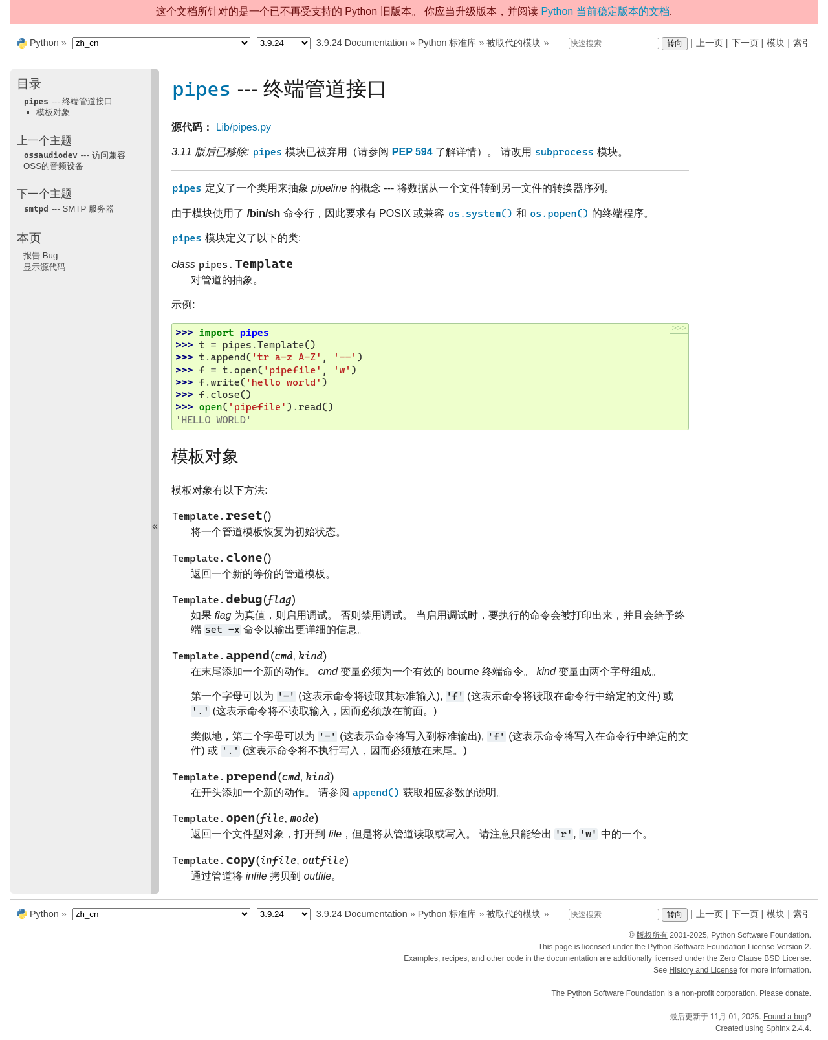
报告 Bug (40, 255)
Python (44, 43)
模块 (776, 43)
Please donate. (785, 993)
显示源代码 (44, 267)
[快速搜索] (614, 43)
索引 (802, 43)
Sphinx (778, 1028)
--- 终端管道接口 (68, 101)
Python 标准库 (447, 43)
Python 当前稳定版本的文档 (605, 11)
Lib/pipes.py (243, 127)
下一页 (745, 43)
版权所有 (652, 935)
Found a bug (785, 1016)
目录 (29, 84)
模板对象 (53, 112)
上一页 (709, 43)
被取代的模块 (513, 43)
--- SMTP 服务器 (68, 209)
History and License (703, 970)
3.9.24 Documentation (362, 43)
